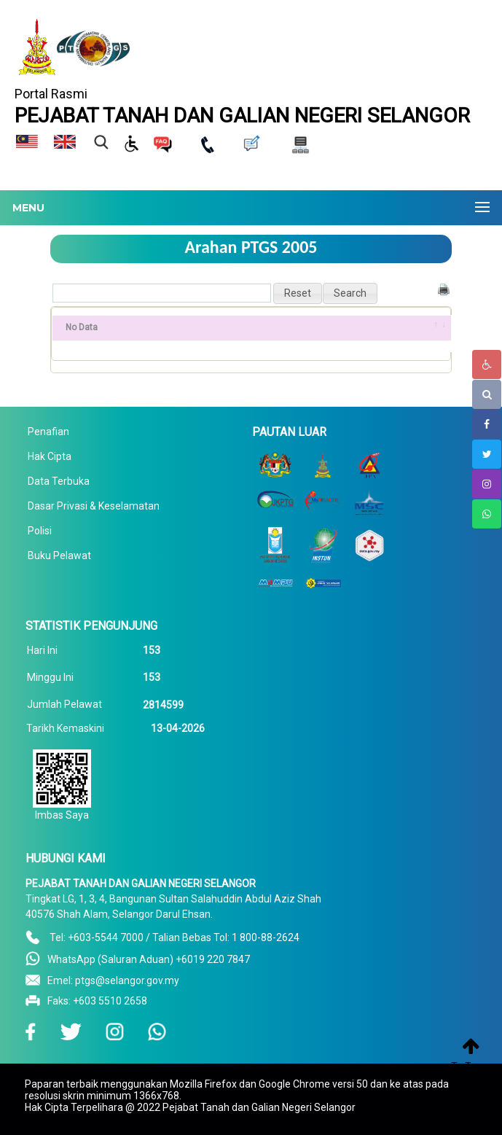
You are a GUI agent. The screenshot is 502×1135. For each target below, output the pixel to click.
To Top (466, 1066)
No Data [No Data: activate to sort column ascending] (82, 327)
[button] (297, 293)
